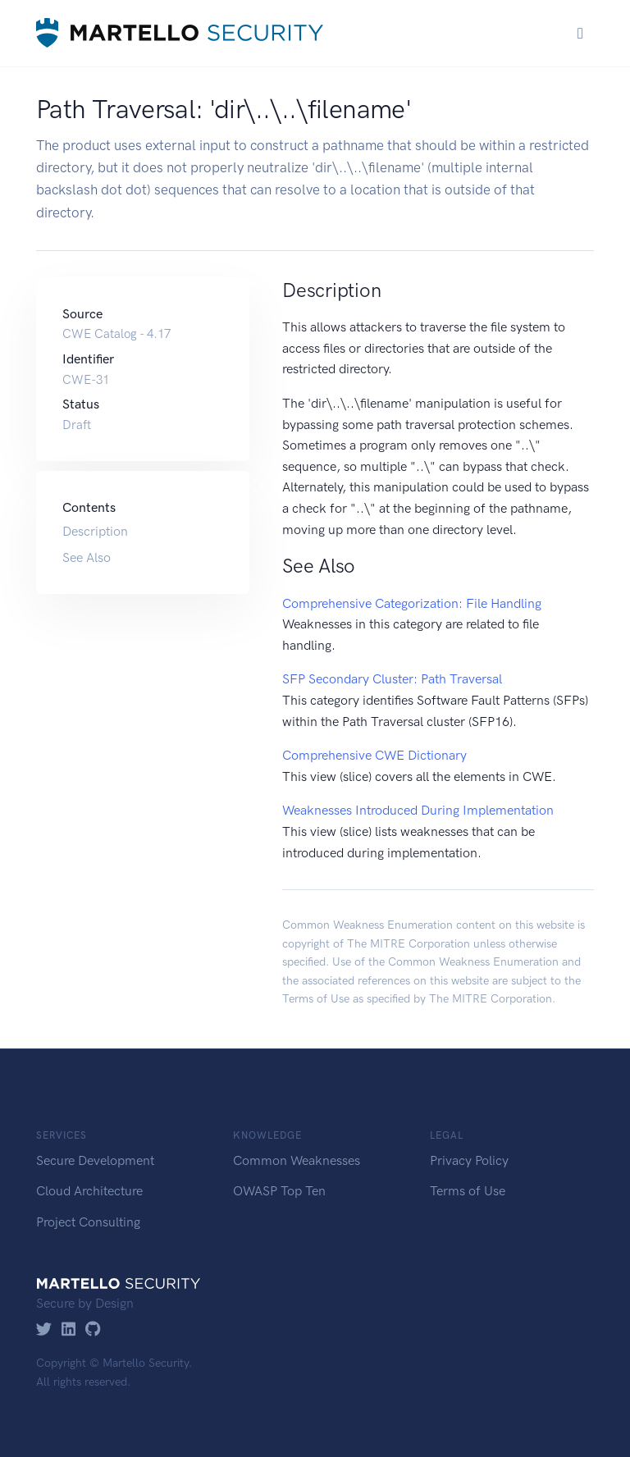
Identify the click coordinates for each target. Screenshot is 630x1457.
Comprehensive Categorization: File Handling (411, 603)
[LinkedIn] (68, 1330)
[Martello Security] (179, 33)
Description (95, 531)
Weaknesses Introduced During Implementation (418, 810)
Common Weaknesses (296, 1160)
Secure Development (95, 1160)
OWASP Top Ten (279, 1191)
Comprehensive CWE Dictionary (374, 755)
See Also (86, 557)
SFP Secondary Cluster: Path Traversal (392, 679)
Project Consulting (88, 1222)
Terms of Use (315, 999)
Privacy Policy (469, 1160)
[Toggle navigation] (580, 33)
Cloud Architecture (89, 1191)
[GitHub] (93, 1330)
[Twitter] (44, 1330)
